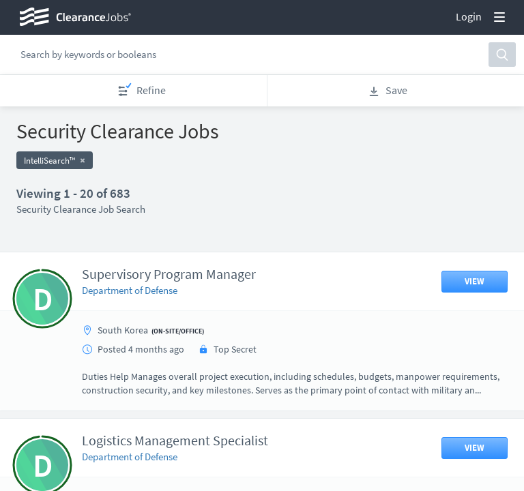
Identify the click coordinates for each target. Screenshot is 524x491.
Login (469, 16)
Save (387, 90)
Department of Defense (129, 290)
